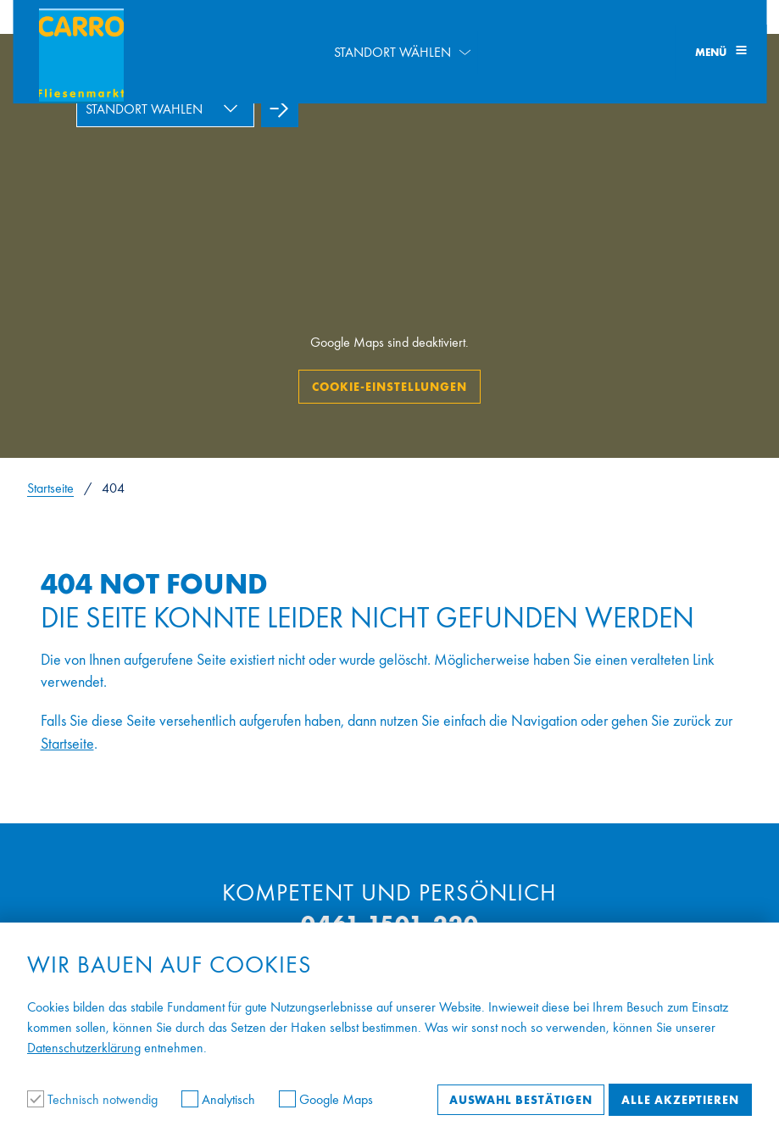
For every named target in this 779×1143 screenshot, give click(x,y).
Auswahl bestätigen (521, 1099)
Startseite (50, 488)
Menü (720, 52)
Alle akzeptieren (680, 1099)
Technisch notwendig (94, 1099)
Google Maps (326, 1099)
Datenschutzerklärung (84, 1048)
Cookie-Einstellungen (389, 386)
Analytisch (220, 1099)
